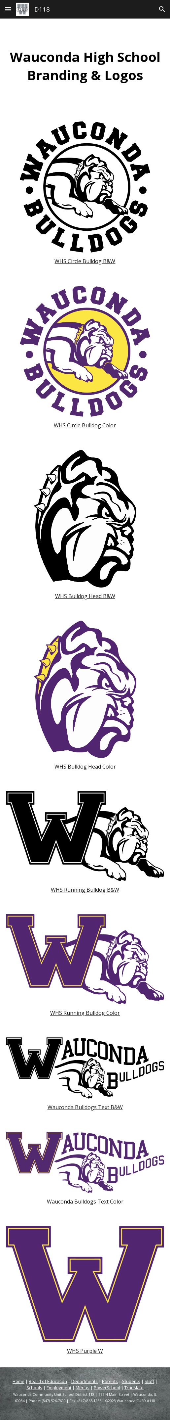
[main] (85, 66)
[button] (8, 9)
